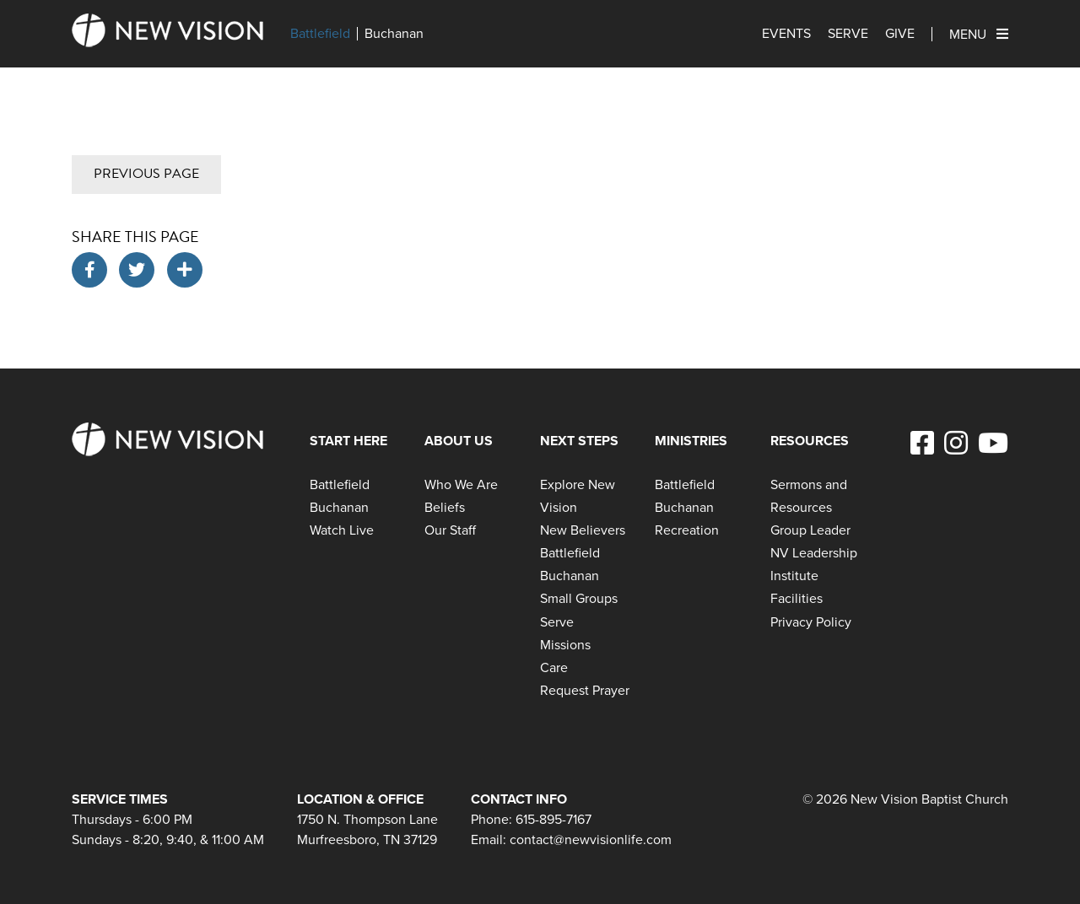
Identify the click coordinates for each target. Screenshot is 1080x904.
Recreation (687, 530)
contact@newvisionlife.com (591, 839)
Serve (848, 33)
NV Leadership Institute (813, 564)
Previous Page (146, 174)
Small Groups (579, 598)
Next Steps (579, 440)
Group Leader (810, 530)
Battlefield (320, 33)
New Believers (582, 530)
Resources (809, 440)
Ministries (691, 440)
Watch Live (342, 530)
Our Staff (450, 530)
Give (900, 33)
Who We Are (461, 484)
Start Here (348, 440)
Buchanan (394, 33)
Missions (565, 644)
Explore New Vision (577, 496)
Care (554, 667)
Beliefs (444, 507)
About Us (458, 440)
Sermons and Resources (808, 496)
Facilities (796, 598)
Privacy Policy (810, 622)
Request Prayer (584, 690)
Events (786, 33)
